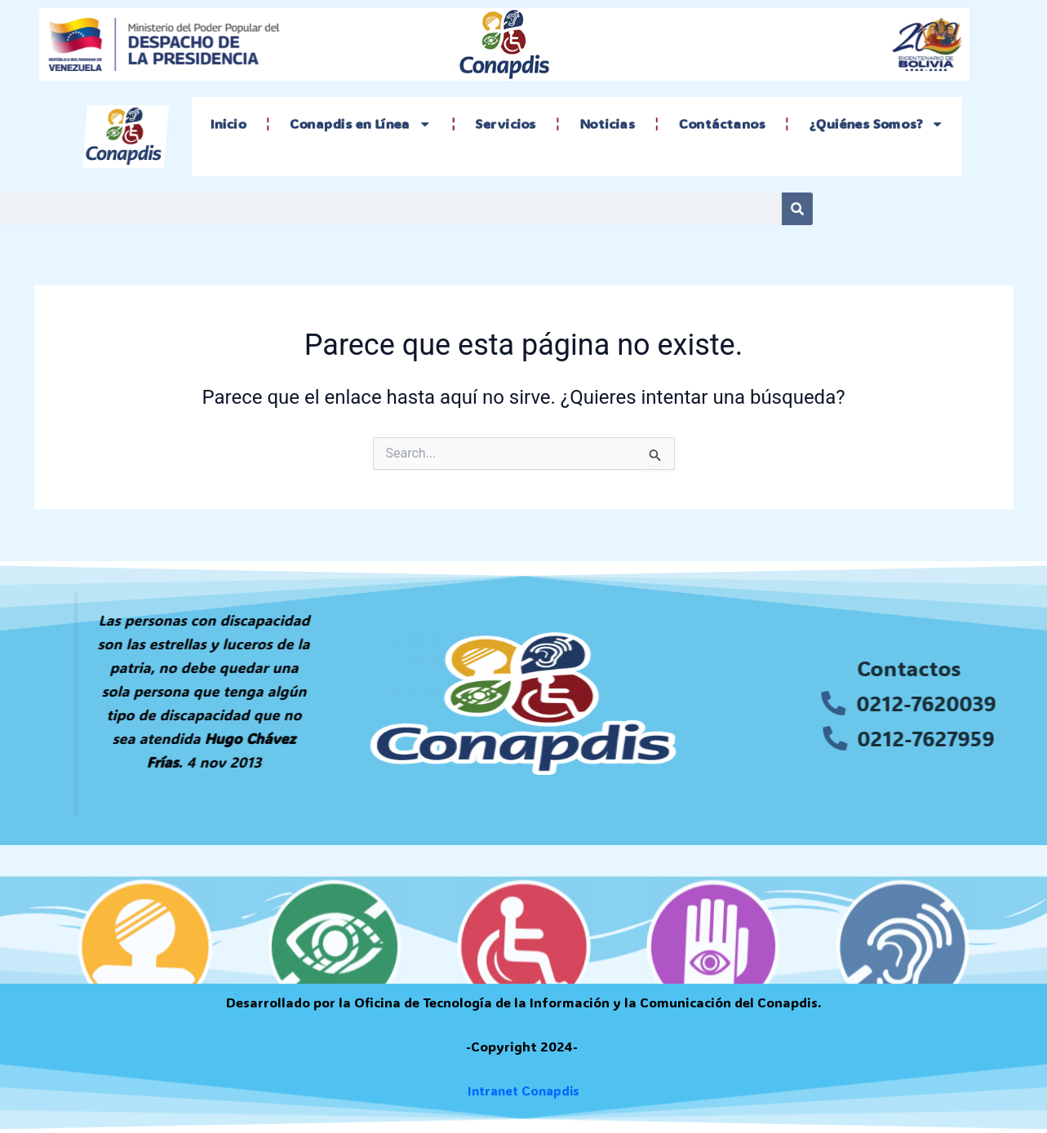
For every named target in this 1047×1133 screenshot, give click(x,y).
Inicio (246, 124)
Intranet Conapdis (523, 1091)
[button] (98, 667)
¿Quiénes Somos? (861, 124)
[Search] (630, 209)
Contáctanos (714, 124)
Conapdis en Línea (371, 124)
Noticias (605, 124)
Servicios (509, 124)
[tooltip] (98, 667)
